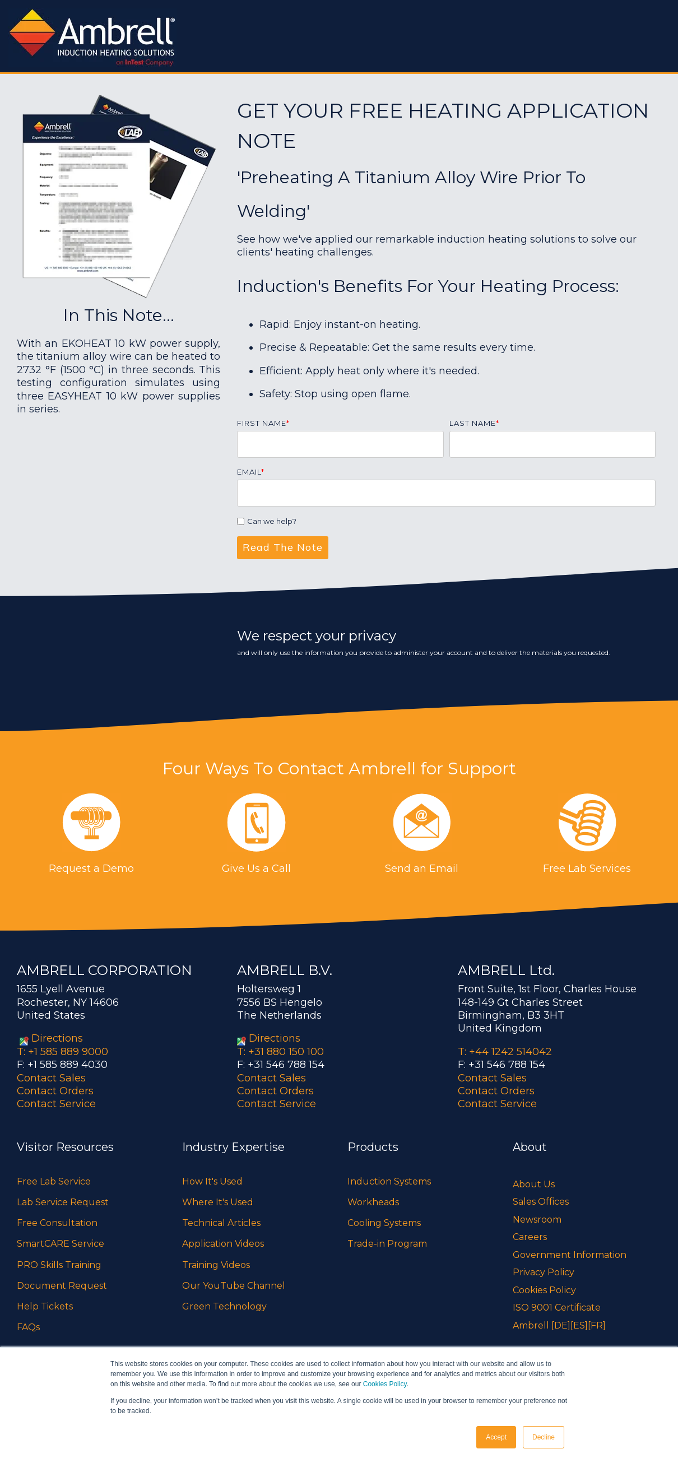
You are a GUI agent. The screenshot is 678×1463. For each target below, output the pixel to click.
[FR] (597, 1325)
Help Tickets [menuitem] (45, 1306)
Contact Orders (55, 1091)
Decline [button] (543, 1437)
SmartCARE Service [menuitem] (60, 1243)
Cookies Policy (385, 1384)
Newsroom (537, 1219)
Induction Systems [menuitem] (389, 1181)
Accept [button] (496, 1437)
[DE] (560, 1325)
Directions (57, 1038)
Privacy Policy (543, 1272)
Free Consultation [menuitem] (57, 1223)
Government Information (569, 1255)
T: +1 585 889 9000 (62, 1052)
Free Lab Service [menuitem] (54, 1181)
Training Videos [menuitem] (216, 1265)
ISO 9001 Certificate (557, 1307)
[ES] (579, 1325)
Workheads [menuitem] (373, 1202)
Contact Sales (51, 1078)
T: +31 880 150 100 (280, 1052)
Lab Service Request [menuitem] (63, 1202)
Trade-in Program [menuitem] (387, 1243)
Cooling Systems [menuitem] (384, 1223)
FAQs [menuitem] (28, 1327)
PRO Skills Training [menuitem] (59, 1265)
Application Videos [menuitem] (223, 1243)
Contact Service (56, 1104)
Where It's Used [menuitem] (217, 1202)
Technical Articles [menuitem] (221, 1223)
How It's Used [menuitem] (212, 1181)
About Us (534, 1184)
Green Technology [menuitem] (224, 1306)
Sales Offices (541, 1201)
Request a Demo (91, 868)
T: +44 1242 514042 (505, 1052)
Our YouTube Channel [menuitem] (233, 1285)
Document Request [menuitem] (62, 1285)
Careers (530, 1237)
